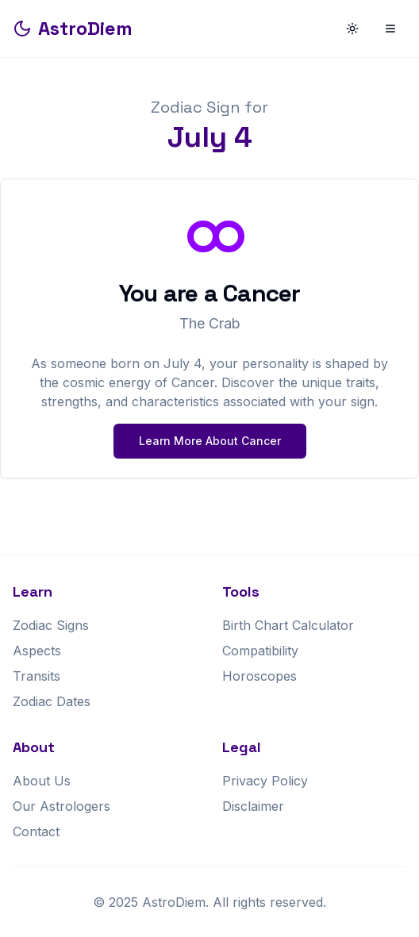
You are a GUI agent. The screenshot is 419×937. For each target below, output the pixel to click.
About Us (42, 781)
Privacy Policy (265, 781)
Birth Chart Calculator (288, 625)
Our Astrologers (61, 806)
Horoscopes (259, 676)
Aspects (37, 651)
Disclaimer (253, 806)
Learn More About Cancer (210, 440)
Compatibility (260, 651)
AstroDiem (73, 28)
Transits (36, 676)
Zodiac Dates (51, 701)
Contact (36, 831)
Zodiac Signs (51, 625)
